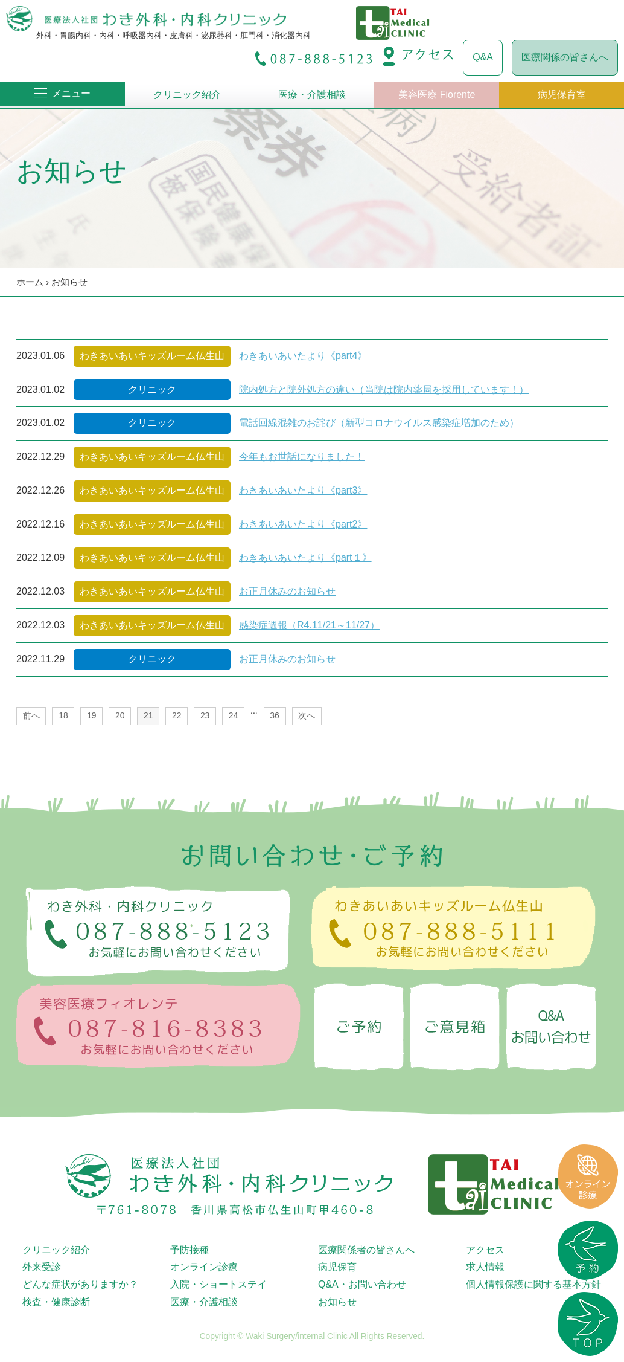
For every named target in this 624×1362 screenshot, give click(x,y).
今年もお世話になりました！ (302, 456)
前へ (31, 715)
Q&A (483, 57)
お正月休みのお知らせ (287, 591)
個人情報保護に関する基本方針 (533, 1284)
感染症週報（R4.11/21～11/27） (309, 625)
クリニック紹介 (187, 94)
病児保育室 (562, 94)
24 (233, 715)
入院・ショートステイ (218, 1284)
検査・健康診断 (56, 1302)
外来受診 (41, 1267)
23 (204, 715)
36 (274, 715)
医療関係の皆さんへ (564, 57)
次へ (306, 715)
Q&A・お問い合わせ (362, 1284)
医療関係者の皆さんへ (366, 1250)
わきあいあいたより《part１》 (305, 557)
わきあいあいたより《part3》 (303, 490)
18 (63, 715)
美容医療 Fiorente (436, 94)
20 (119, 715)
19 (91, 715)
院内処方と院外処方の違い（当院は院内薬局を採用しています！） (384, 389)
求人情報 (485, 1267)
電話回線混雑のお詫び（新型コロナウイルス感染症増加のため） (379, 423)
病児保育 (337, 1267)
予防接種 (189, 1250)
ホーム (29, 282)
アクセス (485, 1250)
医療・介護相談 (312, 94)
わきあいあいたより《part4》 (303, 355)
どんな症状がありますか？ (80, 1284)
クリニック (152, 389)
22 (176, 715)
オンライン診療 (204, 1267)
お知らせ (69, 282)
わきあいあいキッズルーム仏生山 (152, 355)
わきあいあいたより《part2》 (303, 524)
